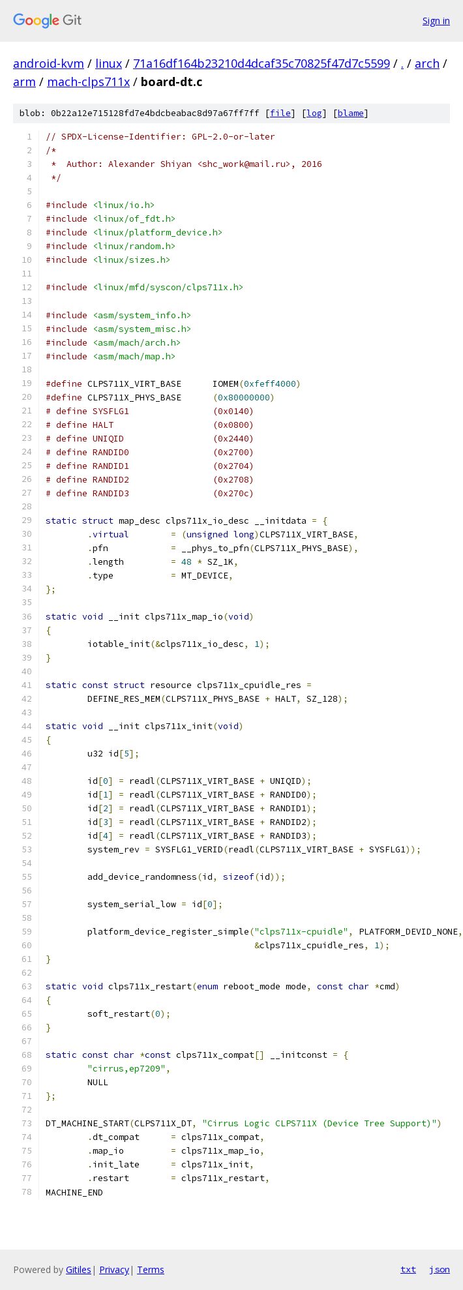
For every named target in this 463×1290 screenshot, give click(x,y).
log (314, 113)
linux (108, 63)
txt (408, 1269)
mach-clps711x (88, 81)
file (280, 113)
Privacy (114, 1269)
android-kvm (48, 63)
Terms (150, 1269)
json (439, 1269)
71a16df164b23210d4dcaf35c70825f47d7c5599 (261, 63)
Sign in (436, 20)
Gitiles (78, 1269)
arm (24, 81)
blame (351, 113)
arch (427, 63)
